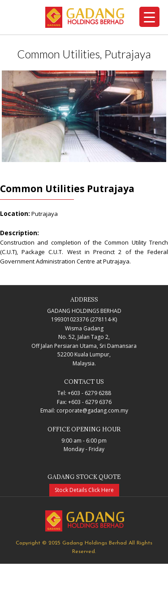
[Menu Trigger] (149, 17)
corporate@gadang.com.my (92, 410)
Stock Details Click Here (84, 490)
